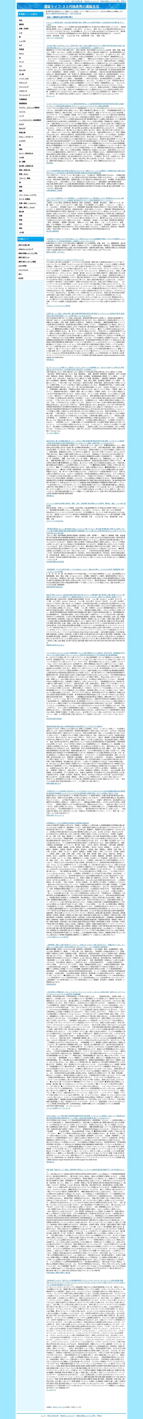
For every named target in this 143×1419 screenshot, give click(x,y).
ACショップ (50, 96)
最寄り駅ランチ (24, 257)
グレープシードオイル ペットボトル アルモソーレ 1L (65, 260)
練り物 (21, 211)
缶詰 (20, 224)
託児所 (21, 278)
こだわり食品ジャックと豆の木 (57, 937)
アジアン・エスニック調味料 (29, 107)
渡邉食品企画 (51, 984)
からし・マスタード (26, 137)
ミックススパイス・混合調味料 (30, 120)
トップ (67, 1)
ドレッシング (23, 87)
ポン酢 (21, 74)
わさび (21, 124)
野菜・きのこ (23, 174)
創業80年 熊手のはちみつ (55, 645)
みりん (21, 53)
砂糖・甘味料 (23, 28)
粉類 (20, 216)
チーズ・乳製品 (24, 199)
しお (20, 33)
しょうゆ (22, 41)
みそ (20, 45)
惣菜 (20, 187)
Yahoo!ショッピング (91, 1)
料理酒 (21, 49)
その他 (21, 157)
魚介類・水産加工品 (26, 166)
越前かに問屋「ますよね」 (55, 252)
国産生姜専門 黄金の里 (54, 587)
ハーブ (21, 116)
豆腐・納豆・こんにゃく (27, 203)
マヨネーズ (23, 91)
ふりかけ (22, 141)
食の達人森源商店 (52, 231)
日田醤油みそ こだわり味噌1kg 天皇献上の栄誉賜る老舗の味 (67, 823)
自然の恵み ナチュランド (55, 815)
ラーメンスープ (24, 95)
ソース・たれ (23, 78)
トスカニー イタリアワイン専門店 (58, 306)
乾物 (20, 220)
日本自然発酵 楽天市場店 (55, 562)
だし (20, 66)
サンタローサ (51, 1390)
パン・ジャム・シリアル (27, 195)
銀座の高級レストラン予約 (110, 1)
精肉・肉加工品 (24, 170)
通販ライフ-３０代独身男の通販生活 (71, 6)
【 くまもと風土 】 (53, 433)
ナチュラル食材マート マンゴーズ (58, 1108)
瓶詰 (20, 228)
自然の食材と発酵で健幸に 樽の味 (58, 1273)
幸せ (20, 274)
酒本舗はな (50, 360)
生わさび (22, 128)
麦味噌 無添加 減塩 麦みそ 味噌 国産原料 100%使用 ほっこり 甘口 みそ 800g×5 (74, 726)
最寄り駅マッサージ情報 (27, 262)
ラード (21, 62)
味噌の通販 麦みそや (53, 783)
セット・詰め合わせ (26, 153)
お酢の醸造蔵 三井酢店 (54, 190)
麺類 (20, 191)
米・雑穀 (22, 161)
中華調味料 (23, 99)
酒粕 (20, 149)
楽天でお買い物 (76, 1)
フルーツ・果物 (24, 178)
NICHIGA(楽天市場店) (54, 719)
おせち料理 (22, 266)
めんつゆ (22, 70)
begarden (49, 163)
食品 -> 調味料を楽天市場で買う (57, 13)
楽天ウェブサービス (59, 1407)
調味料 (21, 24)
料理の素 (22, 132)
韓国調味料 (23, 103)
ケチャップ (23, 83)
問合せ (123, 1)
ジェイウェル (23, 270)
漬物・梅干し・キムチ (27, 207)
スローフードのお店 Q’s (54, 38)
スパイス (22, 112)
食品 (20, 20)
